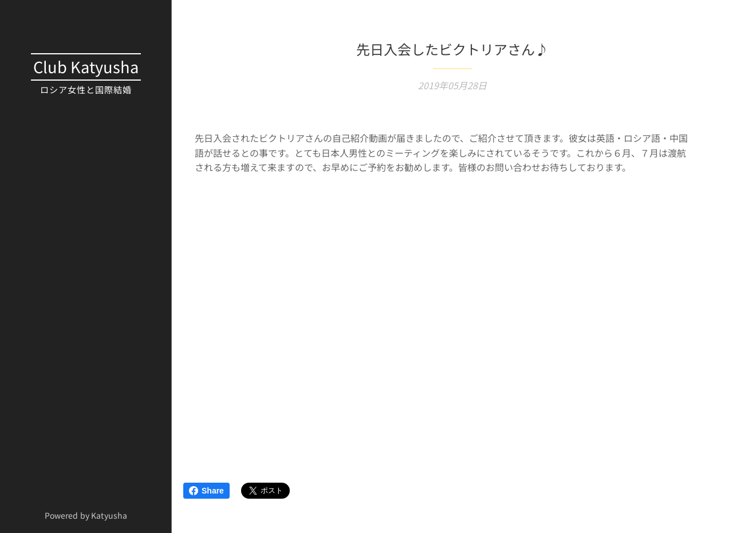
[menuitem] (85, 138)
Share (206, 490)
